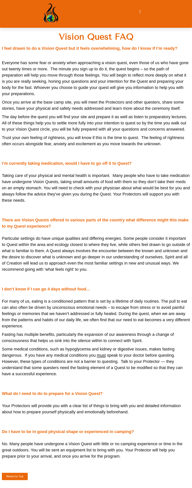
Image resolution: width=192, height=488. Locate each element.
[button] (140, 11)
